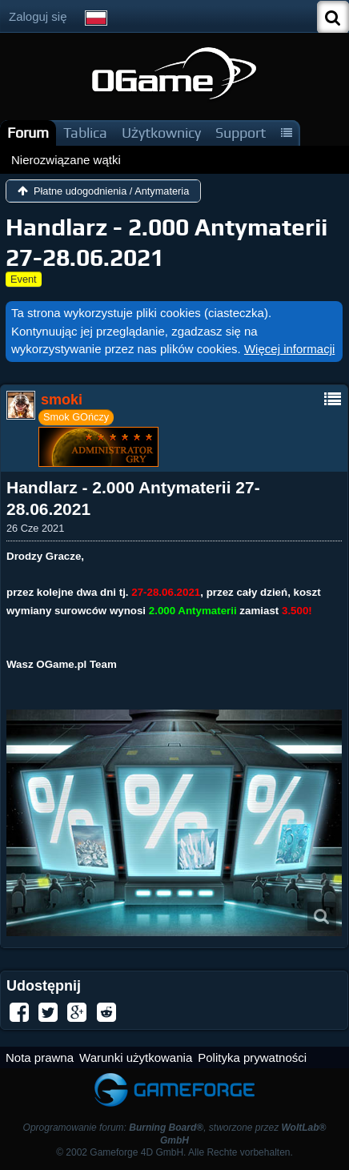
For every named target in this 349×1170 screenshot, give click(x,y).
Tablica (85, 132)
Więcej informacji (289, 349)
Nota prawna (40, 1057)
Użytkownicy (161, 132)
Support (240, 132)
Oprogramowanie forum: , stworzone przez (175, 1133)
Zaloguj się (38, 16)
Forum (28, 132)
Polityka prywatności (252, 1057)
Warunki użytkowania (135, 1057)
